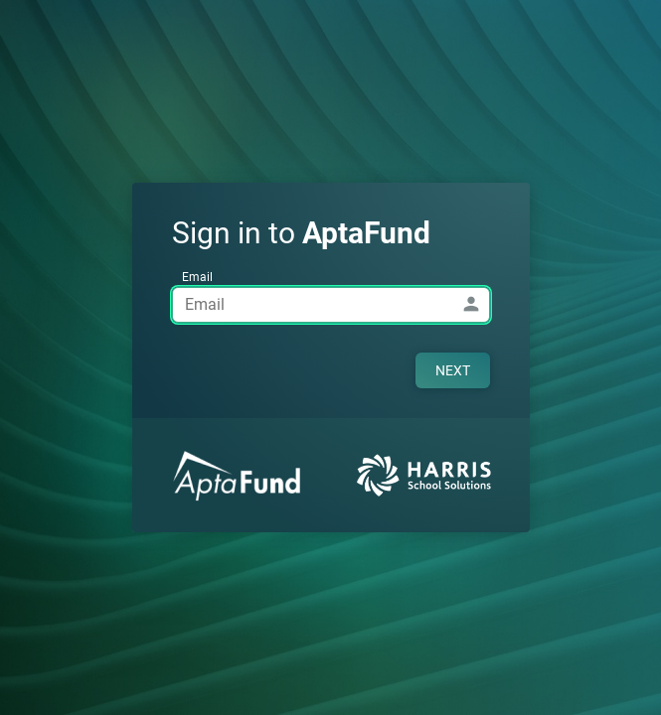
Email (197, 277)
